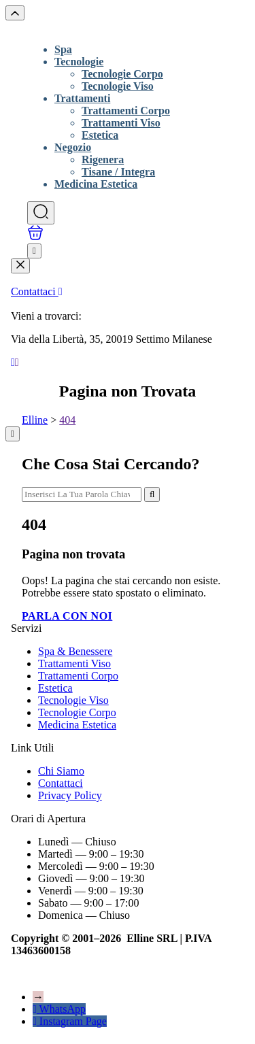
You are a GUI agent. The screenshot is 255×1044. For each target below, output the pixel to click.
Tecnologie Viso (118, 86)
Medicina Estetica (95, 184)
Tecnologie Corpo (122, 74)
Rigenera (103, 159)
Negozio (72, 147)
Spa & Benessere (75, 651)
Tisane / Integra (118, 172)
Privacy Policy (70, 795)
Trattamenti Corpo (126, 110)
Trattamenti (82, 98)
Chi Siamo (61, 771)
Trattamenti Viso (121, 123)
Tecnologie (78, 61)
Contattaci (37, 291)
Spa (63, 49)
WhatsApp (62, 1009)
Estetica (100, 135)
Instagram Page (73, 1021)
